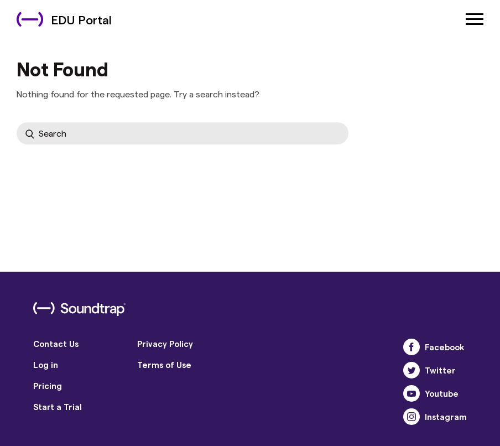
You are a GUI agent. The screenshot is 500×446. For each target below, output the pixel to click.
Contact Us (56, 344)
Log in (45, 365)
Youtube (431, 393)
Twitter (429, 370)
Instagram (435, 416)
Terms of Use (164, 365)
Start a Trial (57, 407)
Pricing (47, 386)
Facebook (434, 347)
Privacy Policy (165, 344)
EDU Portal (64, 19)
